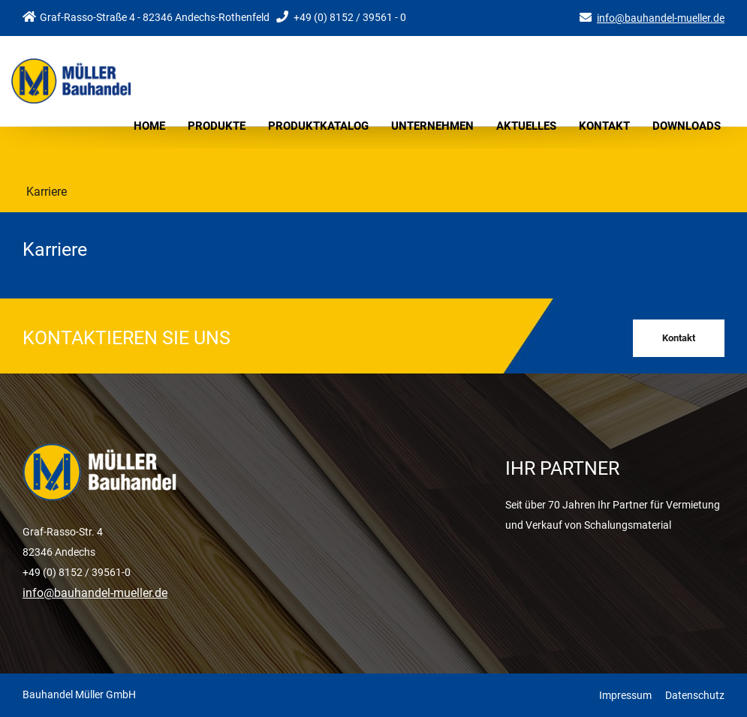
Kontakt (604, 126)
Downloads (686, 126)
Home (149, 126)
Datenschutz (694, 695)
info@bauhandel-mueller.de (660, 18)
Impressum (625, 695)
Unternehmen (432, 126)
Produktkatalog (318, 126)
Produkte (216, 126)
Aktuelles (526, 126)
